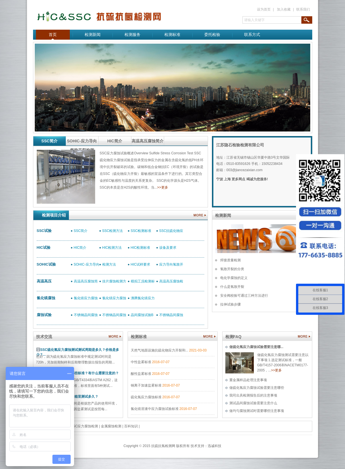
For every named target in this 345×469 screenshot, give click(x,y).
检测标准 (172, 35)
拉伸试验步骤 (230, 304)
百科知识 (131, 426)
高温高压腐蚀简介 (148, 141)
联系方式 (252, 35)
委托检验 (212, 35)
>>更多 (162, 187)
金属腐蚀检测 (111, 426)
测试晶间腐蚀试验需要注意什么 (253, 403)
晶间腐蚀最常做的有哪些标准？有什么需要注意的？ (79, 373)
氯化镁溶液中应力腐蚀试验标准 (155, 409)
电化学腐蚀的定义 (234, 278)
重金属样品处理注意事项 (248, 380)
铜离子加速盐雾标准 (146, 385)
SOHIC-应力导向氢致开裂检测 (82, 142)
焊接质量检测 (230, 260)
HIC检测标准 (140, 248)
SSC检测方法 (112, 231)
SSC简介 (49, 141)
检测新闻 (93, 35)
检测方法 (109, 264)
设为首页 (264, 9)
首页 (53, 35)
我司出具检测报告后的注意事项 (253, 395)
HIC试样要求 (140, 264)
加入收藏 (284, 9)
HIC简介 (114, 141)
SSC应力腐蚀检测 (84, 426)
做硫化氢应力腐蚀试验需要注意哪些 (256, 388)
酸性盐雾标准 (141, 374)
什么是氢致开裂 (232, 287)
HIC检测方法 (112, 248)
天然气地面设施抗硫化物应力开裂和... (159, 350)
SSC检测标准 (141, 231)
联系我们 (303, 9)
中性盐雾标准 (141, 362)
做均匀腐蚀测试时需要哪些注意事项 (256, 411)
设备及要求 (167, 248)
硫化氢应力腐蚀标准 (146, 397)
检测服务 (132, 35)
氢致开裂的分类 (232, 269)
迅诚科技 (214, 446)
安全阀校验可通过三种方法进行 (244, 296)
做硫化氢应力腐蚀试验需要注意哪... (256, 347)
